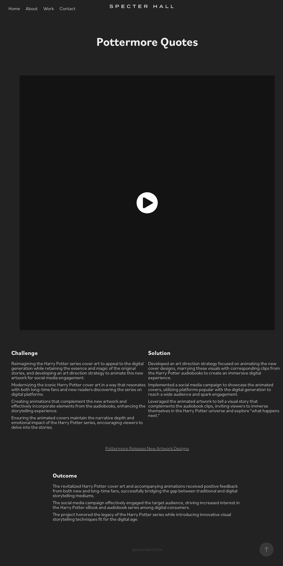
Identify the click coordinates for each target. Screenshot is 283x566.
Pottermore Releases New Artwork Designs (147, 448)
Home (14, 8)
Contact (67, 8)
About (32, 8)
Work (48, 8)
